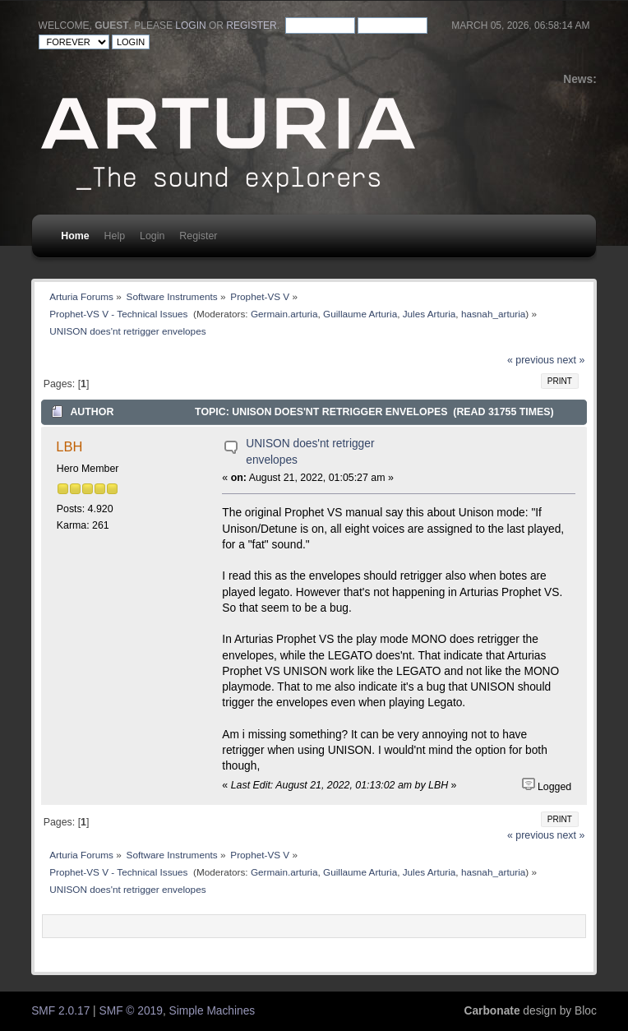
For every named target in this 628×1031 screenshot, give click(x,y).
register (251, 25)
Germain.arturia (284, 313)
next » (571, 360)
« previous (530, 360)
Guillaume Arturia (360, 313)
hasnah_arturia (493, 313)
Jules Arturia (429, 313)
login (190, 25)
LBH (69, 446)
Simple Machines (212, 1011)
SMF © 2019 (131, 1011)
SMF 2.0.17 (60, 1011)
